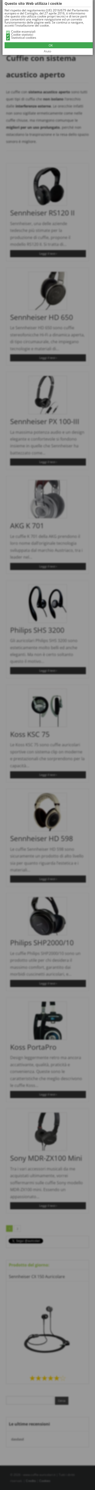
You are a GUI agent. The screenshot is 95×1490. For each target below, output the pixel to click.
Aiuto (47, 51)
